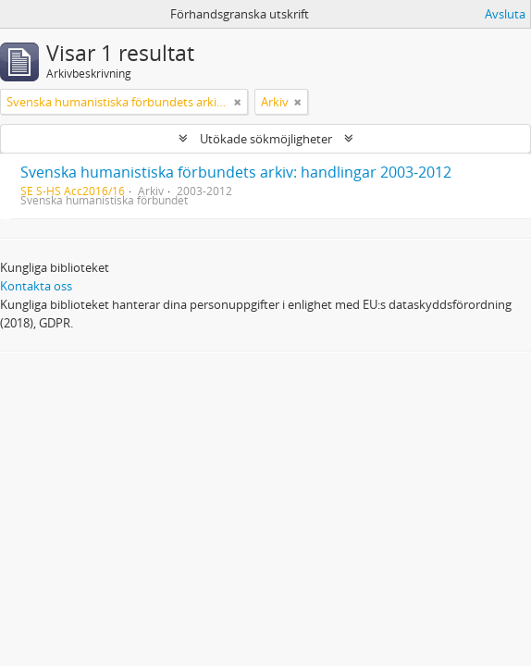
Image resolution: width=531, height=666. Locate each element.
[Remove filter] (237, 101)
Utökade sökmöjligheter (266, 138)
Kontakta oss (36, 286)
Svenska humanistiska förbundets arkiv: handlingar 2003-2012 (235, 172)
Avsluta (505, 14)
